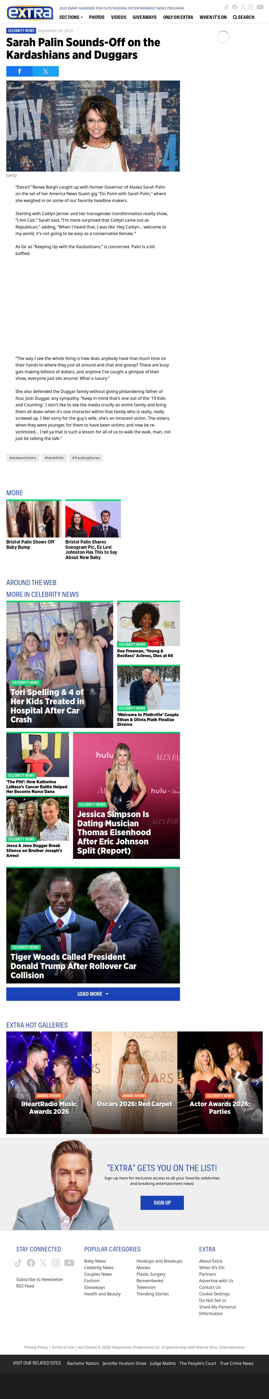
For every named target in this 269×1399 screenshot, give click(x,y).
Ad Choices (87, 1347)
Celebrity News (21, 31)
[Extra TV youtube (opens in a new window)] (260, 7)
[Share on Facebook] (19, 71)
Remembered (149, 1281)
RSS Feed (25, 1286)
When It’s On (211, 1267)
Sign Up (162, 1203)
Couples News (98, 1274)
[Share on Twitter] (46, 71)
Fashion (92, 1281)
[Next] (257, 1082)
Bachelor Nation (83, 1363)
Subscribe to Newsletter (39, 1279)
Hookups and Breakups (159, 1261)
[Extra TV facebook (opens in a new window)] (234, 7)
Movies (143, 1267)
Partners (207, 1274)
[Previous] (12, 1082)
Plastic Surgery (150, 1274)
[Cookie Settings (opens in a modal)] (214, 1294)
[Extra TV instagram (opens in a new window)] (251, 7)
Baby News (95, 1261)
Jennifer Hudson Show (124, 1363)
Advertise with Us (216, 1281)
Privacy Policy (36, 1347)
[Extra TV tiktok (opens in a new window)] (226, 7)
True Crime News (237, 1363)
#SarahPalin (54, 457)
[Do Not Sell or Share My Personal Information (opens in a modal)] (218, 1307)
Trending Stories (152, 1294)
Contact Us (209, 1287)
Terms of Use (62, 1347)
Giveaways (94, 1287)
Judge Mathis (163, 1363)
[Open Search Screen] (244, 17)
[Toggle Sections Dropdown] (71, 17)
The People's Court (197, 1363)
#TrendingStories (86, 457)
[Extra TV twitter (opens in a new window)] (243, 7)
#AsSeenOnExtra (22, 457)
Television (146, 1287)
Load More (93, 994)
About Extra (210, 1261)
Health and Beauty (102, 1294)
